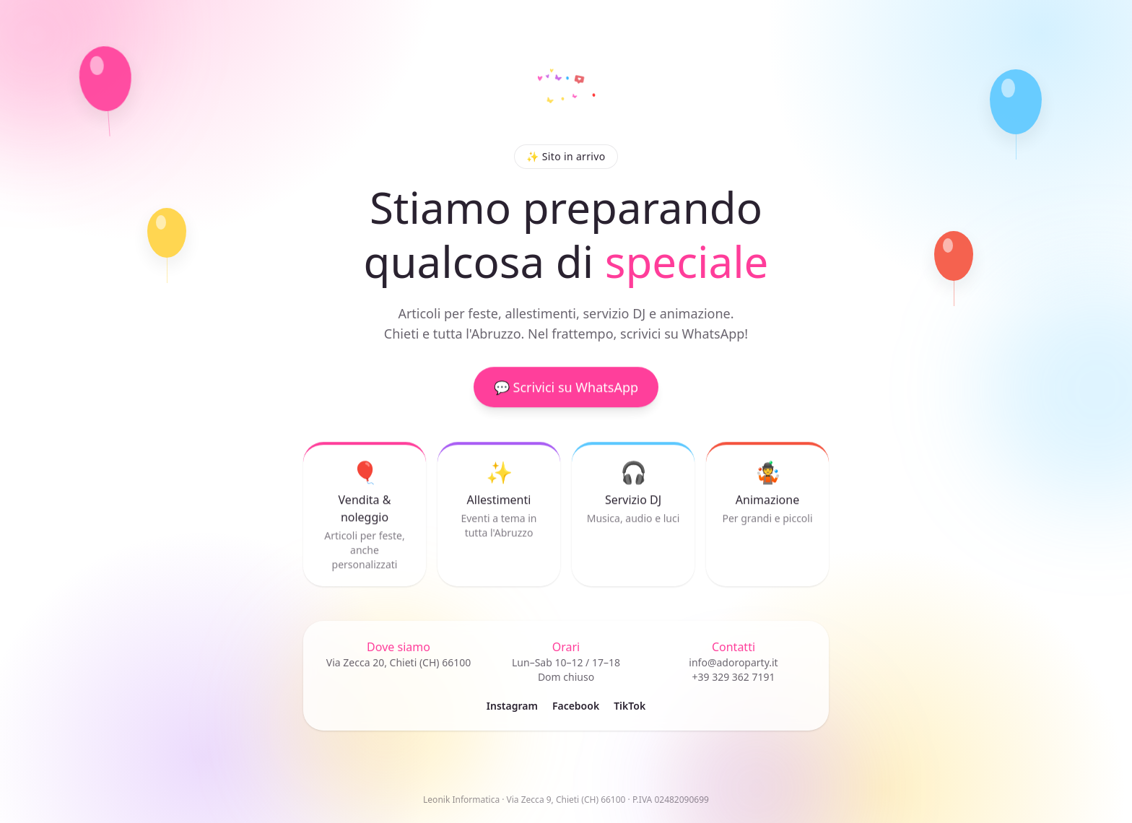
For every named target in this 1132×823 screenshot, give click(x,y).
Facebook (575, 706)
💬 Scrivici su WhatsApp (566, 389)
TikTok (629, 706)
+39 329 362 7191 (733, 677)
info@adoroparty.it (733, 662)
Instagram (512, 706)
